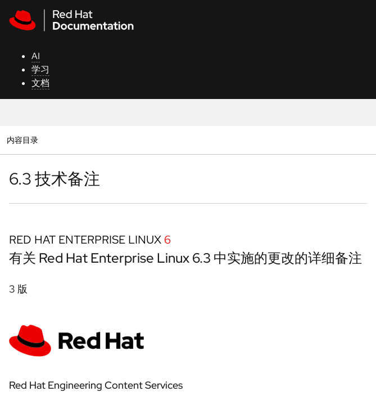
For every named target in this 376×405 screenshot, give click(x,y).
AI (35, 56)
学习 (40, 69)
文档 (40, 83)
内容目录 (22, 139)
